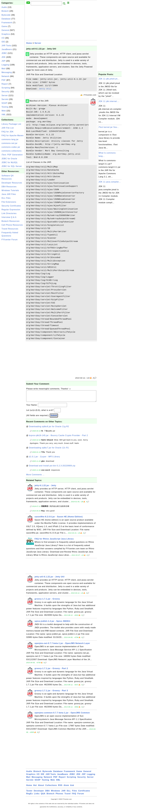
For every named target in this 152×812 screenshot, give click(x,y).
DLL (69, 793)
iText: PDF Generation (12, 155)
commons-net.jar (9, 143)
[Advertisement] (13, 277)
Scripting (6, 88)
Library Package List (11, 124)
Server (5, 95)
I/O (3, 38)
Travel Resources (10, 229)
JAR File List (8, 128)
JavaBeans (7, 49)
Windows (55, 793)
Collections (51, 788)
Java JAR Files (9, 194)
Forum (80, 796)
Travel (67, 796)
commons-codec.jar (11, 147)
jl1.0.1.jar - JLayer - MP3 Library (44, 459)
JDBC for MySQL (10, 162)
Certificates (84, 793)
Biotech (5, 11)
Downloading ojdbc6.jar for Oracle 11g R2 (49, 429)
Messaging (7, 72)
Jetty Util (45, 89)
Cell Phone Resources (12, 225)
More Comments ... (35, 477)
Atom (66, 788)
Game (4, 26)
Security (5, 92)
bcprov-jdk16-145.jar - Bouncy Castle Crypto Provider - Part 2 (58, 438)
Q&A (43, 796)
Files (74, 793)
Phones (59, 796)
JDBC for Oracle (9, 159)
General (5, 30)
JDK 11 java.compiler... (110, 182)
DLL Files (6, 198)
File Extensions (9, 202)
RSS (60, 788)
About (41, 788)
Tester (29, 793)
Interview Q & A (9, 217)
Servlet (5, 99)
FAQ (74, 796)
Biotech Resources (10, 221)
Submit (54, 418)
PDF (4, 80)
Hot (35, 788)
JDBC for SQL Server (12, 166)
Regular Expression (11, 210)
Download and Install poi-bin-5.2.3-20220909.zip (52, 468)
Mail (3, 69)
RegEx (29, 796)
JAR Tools (6, 46)
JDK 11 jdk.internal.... (109, 101)
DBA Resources (9, 187)
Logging (5, 65)
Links (37, 796)
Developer (39, 793)
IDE (3, 42)
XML (4, 115)
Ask (72, 788)
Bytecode (6, 15)
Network (5, 76)
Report (5, 84)
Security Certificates (11, 206)
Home (29, 43)
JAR (63, 793)
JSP (3, 61)
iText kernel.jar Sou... (109, 127)
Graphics (6, 34)
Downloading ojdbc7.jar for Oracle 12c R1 (49, 450)
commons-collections (11, 151)
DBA (47, 793)
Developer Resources (12, 183)
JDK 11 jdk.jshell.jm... (109, 79)
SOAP (4, 103)
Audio (4, 7)
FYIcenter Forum (10, 240)
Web (4, 111)
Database (6, 19)
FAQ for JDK (8, 132)
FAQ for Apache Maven (13, 135)
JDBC (4, 53)
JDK (3, 57)
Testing (5, 107)
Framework (7, 23)
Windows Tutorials (10, 190)
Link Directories (9, 213)
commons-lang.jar (10, 139)
